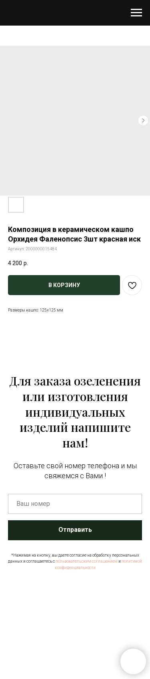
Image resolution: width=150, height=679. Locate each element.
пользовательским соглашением (87, 561)
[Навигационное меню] (136, 13)
